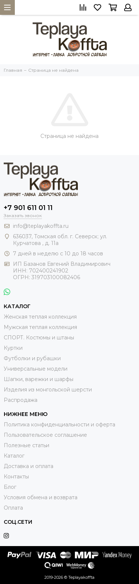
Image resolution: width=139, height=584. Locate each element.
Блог (10, 487)
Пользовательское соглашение (45, 435)
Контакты (16, 476)
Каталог (14, 455)
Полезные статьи (26, 445)
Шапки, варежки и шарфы (38, 379)
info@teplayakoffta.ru (41, 226)
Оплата (13, 507)
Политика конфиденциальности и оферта (59, 424)
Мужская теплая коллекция (40, 327)
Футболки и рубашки (32, 358)
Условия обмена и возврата (40, 497)
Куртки (13, 348)
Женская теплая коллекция (40, 316)
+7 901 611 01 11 (28, 208)
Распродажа (20, 400)
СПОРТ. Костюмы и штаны (39, 337)
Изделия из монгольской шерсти (48, 389)
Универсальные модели (35, 368)
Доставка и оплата (28, 466)
